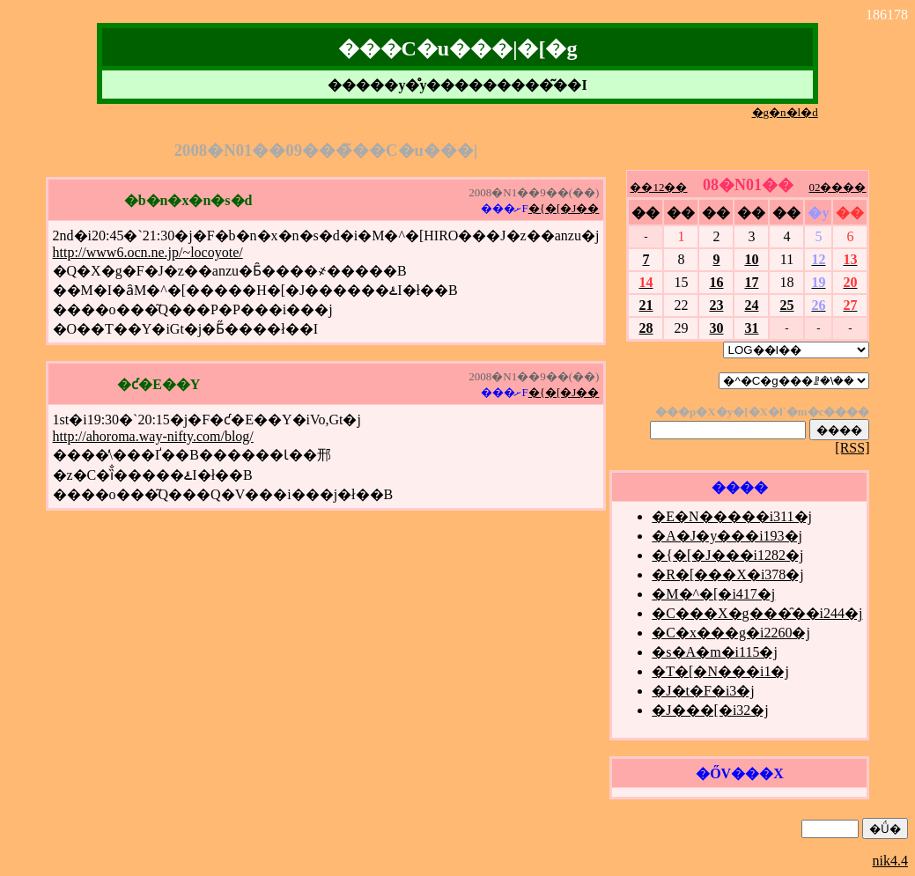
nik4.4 (890, 860)
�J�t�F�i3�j (703, 690)
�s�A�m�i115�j (715, 651)
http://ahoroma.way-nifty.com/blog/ (153, 436)
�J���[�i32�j (710, 710)
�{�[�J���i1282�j (727, 555)
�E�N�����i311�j (732, 516)
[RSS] (852, 447)
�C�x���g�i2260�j (731, 632)
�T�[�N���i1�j (720, 671)
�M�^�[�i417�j (713, 593)
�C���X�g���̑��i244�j (757, 613)
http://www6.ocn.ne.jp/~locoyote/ (148, 252)
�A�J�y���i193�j (727, 535)
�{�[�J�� (564, 208)
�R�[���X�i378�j (727, 574)
